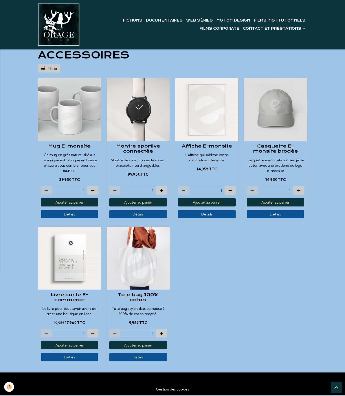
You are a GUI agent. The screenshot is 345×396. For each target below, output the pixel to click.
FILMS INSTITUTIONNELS (279, 21)
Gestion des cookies (172, 390)
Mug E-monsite (69, 146)
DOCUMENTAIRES (164, 21)
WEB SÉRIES (199, 21)
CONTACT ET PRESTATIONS (272, 29)
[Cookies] (9, 387)
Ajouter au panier (69, 203)
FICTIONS (132, 21)
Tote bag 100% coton (138, 298)
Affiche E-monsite (207, 146)
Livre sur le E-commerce (69, 298)
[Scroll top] (336, 387)
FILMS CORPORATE (219, 29)
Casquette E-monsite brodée (275, 149)
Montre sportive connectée (138, 149)
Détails (69, 215)
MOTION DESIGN (233, 21)
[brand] (59, 25)
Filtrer (49, 69)
